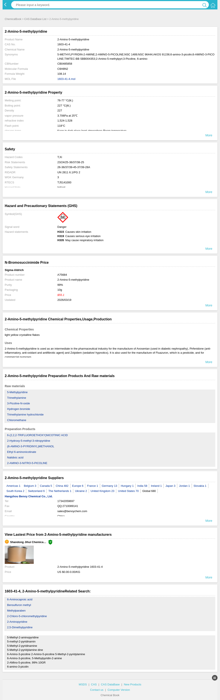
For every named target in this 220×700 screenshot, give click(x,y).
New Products (132, 684)
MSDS (83, 684)
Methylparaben (16, 610)
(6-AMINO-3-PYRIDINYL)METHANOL (30, 446)
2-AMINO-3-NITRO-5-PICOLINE (27, 463)
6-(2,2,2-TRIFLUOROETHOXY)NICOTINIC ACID (37, 435)
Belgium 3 (30, 485)
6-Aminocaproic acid (19, 599)
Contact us (96, 689)
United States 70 (128, 491)
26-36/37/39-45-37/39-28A (73, 167)
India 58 (142, 485)
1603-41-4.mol (66, 79)
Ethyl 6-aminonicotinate (21, 451)
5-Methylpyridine (17, 392)
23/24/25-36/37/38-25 (70, 162)
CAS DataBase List (35, 19)
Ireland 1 (156, 485)
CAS (94, 684)
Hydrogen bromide (18, 409)
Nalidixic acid (15, 457)
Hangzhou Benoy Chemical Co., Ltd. (29, 496)
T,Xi (59, 157)
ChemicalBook (13, 19)
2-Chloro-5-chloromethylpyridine (27, 616)
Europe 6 (78, 485)
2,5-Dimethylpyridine (20, 627)
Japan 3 (170, 485)
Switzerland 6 (36, 491)
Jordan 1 (184, 485)
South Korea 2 (15, 491)
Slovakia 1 (200, 485)
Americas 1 (13, 485)
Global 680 (149, 491)
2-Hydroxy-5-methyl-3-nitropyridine (28, 440)
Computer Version (119, 689)
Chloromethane (16, 420)
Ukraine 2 (81, 491)
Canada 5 (46, 485)
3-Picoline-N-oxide (18, 403)
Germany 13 (109, 485)
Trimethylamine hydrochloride (25, 414)
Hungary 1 (127, 485)
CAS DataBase (110, 684)
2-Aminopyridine (17, 621)
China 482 (62, 485)
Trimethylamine (16, 397)
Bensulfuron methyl (19, 605)
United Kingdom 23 (103, 491)
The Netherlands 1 (59, 491)
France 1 (92, 485)
